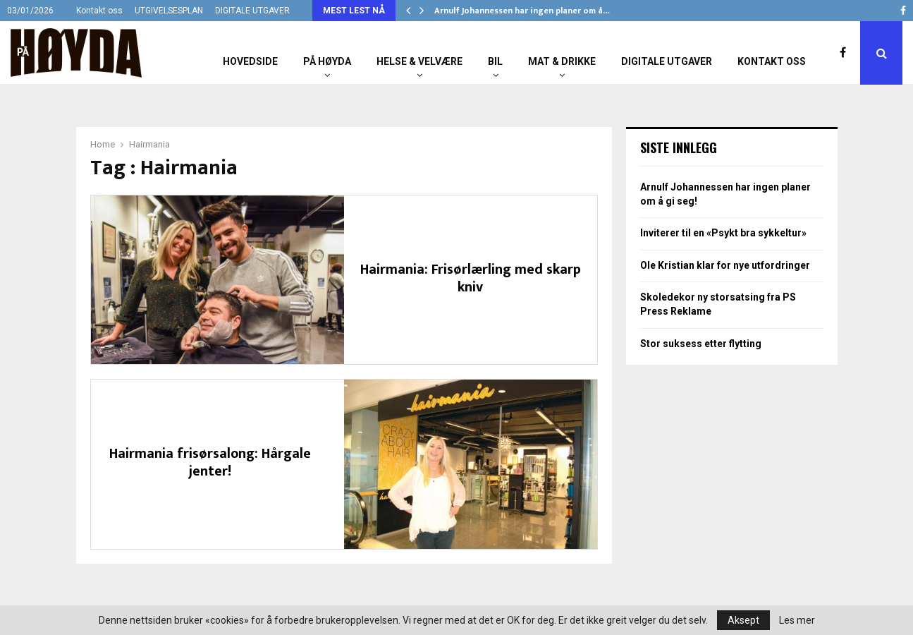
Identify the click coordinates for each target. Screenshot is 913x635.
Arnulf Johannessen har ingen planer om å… (522, 11)
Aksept (743, 620)
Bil (495, 61)
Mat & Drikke (562, 61)
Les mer (797, 620)
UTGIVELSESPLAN (169, 11)
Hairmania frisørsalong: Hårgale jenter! (210, 462)
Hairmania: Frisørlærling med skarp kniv (470, 278)
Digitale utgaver (666, 61)
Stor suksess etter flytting (700, 343)
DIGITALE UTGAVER (252, 11)
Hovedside (250, 61)
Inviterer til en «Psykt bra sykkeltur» (723, 232)
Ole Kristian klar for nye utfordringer (725, 265)
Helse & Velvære (419, 61)
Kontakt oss (99, 11)
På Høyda (327, 61)
